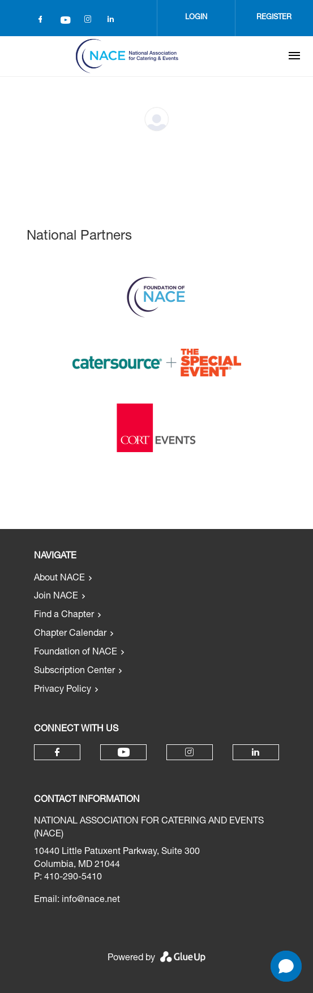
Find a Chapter (64, 615)
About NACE (59, 578)
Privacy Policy (62, 690)
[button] (286, 966)
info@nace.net (91, 900)
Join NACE (56, 596)
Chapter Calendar (70, 634)
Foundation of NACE (75, 652)
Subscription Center (74, 671)
